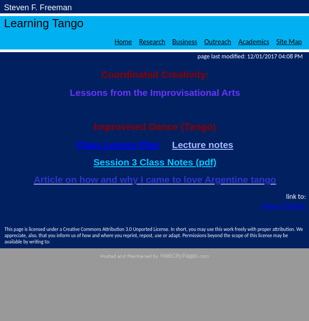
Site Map (289, 41)
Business (185, 41)
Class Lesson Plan (117, 145)
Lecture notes (202, 145)
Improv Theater (283, 206)
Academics (253, 41)
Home (123, 41)
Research (152, 41)
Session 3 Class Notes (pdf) (155, 162)
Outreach (218, 41)
